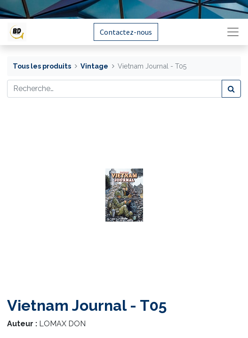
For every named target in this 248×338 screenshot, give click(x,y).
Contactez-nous (126, 32)
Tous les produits (42, 66)
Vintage (94, 66)
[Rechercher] (231, 89)
